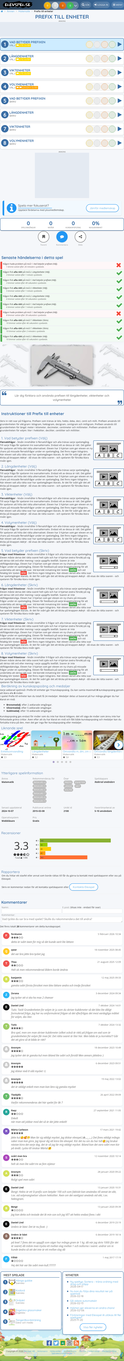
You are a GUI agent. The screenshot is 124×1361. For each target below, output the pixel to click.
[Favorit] (43, 236)
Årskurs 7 (40, 793)
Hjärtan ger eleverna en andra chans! (92, 1308)
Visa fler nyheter (93, 1327)
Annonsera (42, 1351)
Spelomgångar (28, 227)
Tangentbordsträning (28, 1320)
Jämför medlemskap (102, 208)
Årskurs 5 (40, 786)
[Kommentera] (62, 236)
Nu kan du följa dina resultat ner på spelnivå (91, 1292)
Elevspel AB (29, 1351)
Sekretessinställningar (62, 1353)
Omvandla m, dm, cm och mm (81, 751)
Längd (68, 786)
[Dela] (80, 236)
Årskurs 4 (40, 782)
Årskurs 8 (40, 797)
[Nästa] (118, 745)
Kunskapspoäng (73, 227)
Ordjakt (20, 1300)
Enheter (80, 782)
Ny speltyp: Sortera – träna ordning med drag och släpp (94, 1283)
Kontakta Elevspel (83, 887)
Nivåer (51, 227)
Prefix (68, 782)
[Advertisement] (62, 29)
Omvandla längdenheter (108, 751)
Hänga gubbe (24, 1280)
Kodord (20, 1290)
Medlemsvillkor (109, 1351)
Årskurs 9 (40, 801)
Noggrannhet (95, 227)
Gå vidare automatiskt (83, 1300)
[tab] (54, 762)
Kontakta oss (70, 1351)
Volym (68, 790)
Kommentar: (8, 915)
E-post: (66, 907)
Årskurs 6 (40, 790)
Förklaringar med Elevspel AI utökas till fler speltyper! (95, 1316)
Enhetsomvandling (12, 751)
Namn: (5, 907)
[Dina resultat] (71, 5)
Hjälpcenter (55, 1351)
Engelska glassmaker (29, 1310)
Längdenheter (40, 751)
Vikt (77, 786)
